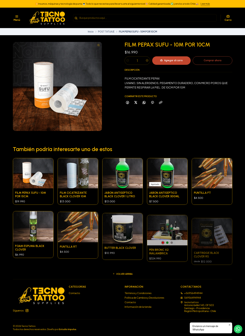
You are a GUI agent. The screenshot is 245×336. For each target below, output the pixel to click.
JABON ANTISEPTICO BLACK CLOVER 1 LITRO (119, 207)
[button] (122, 274)
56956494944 (190, 297)
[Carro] (228, 18)
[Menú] (17, 18)
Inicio (91, 31)
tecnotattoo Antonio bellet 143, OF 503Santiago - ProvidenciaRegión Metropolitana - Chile (198, 307)
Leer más (205, 3)
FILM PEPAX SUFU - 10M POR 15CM (30, 199)
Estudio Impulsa (67, 329)
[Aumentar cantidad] (147, 61)
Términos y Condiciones (138, 293)
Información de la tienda (138, 306)
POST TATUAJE (106, 31)
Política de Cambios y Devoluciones (144, 297)
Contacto (74, 293)
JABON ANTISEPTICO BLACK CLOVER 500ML (164, 211)
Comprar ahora (212, 60)
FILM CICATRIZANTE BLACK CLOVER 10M (73, 202)
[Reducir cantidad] (128, 61)
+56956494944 (191, 293)
